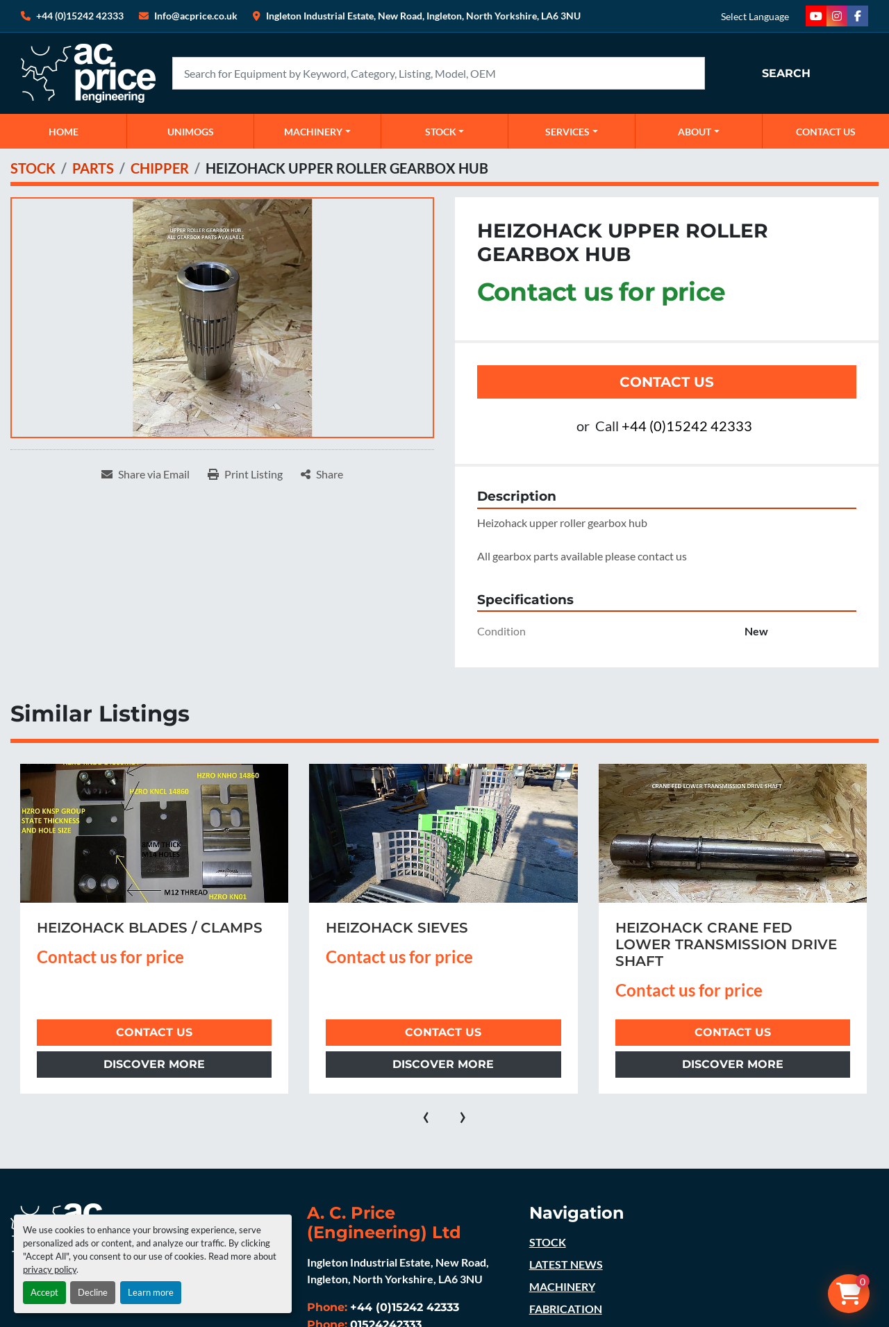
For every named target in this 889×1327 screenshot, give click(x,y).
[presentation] (426, 1114)
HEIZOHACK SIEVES (397, 927)
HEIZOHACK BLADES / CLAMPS (150, 927)
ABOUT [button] (694, 131)
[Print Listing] (245, 474)
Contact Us (667, 382)
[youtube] (816, 16)
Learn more (151, 1292)
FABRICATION (565, 1308)
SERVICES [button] (567, 131)
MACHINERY (313, 131)
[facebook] (857, 16)
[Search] (438, 73)
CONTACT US (826, 131)
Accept (44, 1292)
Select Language (755, 16)
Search (786, 73)
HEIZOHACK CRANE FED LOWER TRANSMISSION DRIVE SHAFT (726, 944)
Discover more (154, 1064)
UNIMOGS (190, 131)
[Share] (322, 474)
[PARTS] (93, 168)
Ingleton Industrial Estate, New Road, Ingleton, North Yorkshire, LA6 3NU (423, 16)
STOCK (547, 1242)
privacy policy (49, 1269)
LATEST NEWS (566, 1264)
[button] (317, 131)
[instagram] (836, 16)
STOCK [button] (440, 131)
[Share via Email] (145, 474)
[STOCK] (33, 168)
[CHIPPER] (160, 168)
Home (63, 131)
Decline (93, 1292)
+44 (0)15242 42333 (80, 16)
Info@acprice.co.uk (196, 16)
